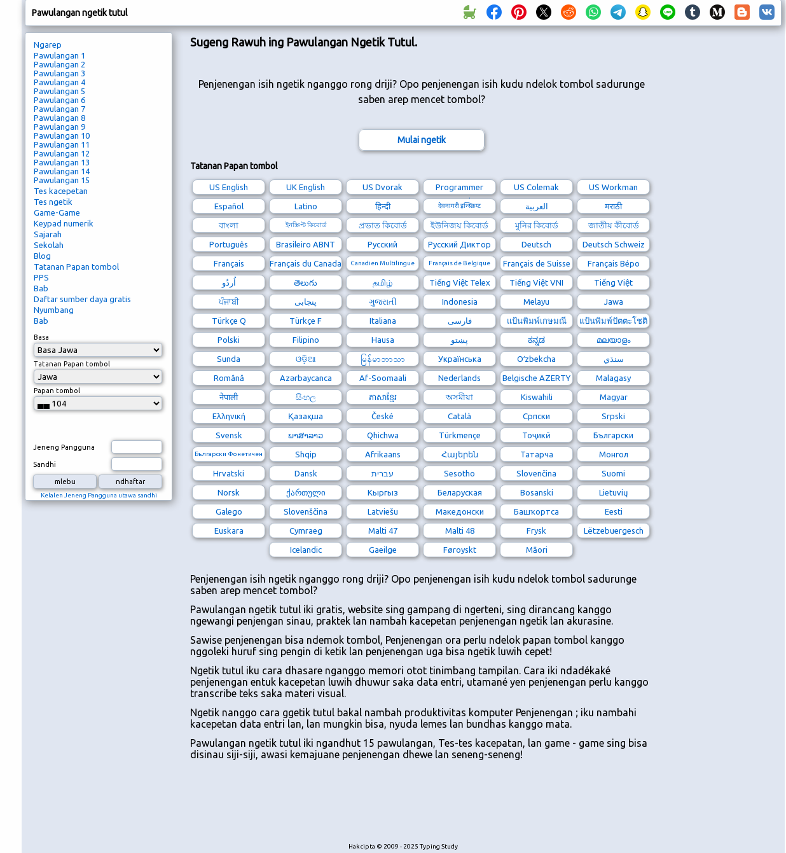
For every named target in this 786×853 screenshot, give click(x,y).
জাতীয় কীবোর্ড (613, 225)
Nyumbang (54, 309)
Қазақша (305, 416)
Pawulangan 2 (59, 64)
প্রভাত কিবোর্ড (383, 225)
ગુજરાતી (383, 301)
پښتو (459, 339)
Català (459, 416)
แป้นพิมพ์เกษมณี (537, 320)
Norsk (228, 492)
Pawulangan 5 (59, 91)
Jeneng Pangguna (64, 447)
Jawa (613, 301)
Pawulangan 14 (62, 171)
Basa (41, 337)
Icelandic (306, 549)
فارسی (460, 320)
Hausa (382, 339)
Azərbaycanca (306, 377)
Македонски (460, 511)
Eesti (614, 511)
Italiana (382, 320)
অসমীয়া (459, 396)
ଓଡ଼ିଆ (306, 358)
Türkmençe (460, 435)
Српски (536, 416)
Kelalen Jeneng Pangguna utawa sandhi (99, 495)
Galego (229, 511)
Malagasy (613, 377)
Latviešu (383, 511)
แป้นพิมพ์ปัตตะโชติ (613, 320)
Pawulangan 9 (59, 126)
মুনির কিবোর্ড (536, 225)
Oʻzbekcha (536, 358)
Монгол (613, 454)
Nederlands (459, 377)
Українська (459, 358)
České (382, 416)
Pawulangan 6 (59, 99)
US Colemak (536, 187)
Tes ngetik (53, 201)
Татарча (536, 454)
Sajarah (48, 234)
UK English (305, 187)
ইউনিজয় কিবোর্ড (459, 225)
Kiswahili (537, 396)
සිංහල (306, 396)
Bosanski (536, 492)
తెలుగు (305, 282)
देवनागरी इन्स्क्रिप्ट (459, 205)
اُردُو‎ (229, 282)
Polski (228, 339)
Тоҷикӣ (536, 435)
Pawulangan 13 (62, 162)
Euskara (229, 530)
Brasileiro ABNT (305, 244)
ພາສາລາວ (305, 435)
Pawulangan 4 (59, 82)
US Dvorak (382, 187)
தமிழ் (382, 282)
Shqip (306, 454)
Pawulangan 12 (62, 153)
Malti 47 (382, 530)
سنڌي (613, 358)
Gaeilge (383, 549)
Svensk (229, 435)
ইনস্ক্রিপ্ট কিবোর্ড (306, 224)
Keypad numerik (63, 223)
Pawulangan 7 (59, 108)
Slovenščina (306, 511)
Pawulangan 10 (62, 135)
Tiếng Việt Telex (459, 282)
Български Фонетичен (229, 453)
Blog (42, 255)
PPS (41, 277)
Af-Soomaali (382, 377)
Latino (305, 206)
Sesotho (459, 473)
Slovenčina (536, 473)
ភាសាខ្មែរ (383, 396)
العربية (536, 206)
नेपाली (228, 396)
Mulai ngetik (421, 140)
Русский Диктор (459, 244)
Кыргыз (383, 492)
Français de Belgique (459, 263)
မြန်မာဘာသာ (383, 358)
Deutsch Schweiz (614, 244)
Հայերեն (459, 454)
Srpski (613, 416)
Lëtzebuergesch (614, 530)
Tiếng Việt (613, 282)
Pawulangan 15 (62, 180)
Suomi (613, 473)
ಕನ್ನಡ (536, 339)
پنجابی (305, 301)
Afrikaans (383, 454)
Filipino (306, 339)
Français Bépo (614, 263)
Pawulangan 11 (62, 144)
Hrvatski (228, 473)
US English (228, 187)
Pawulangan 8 (59, 117)
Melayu (536, 301)
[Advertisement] (421, 807)
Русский (382, 244)
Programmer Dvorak (459, 189)
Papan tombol (57, 390)
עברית (382, 473)
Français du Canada (305, 263)
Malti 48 (459, 530)
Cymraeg (305, 530)
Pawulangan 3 (59, 73)
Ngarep (48, 44)
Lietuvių (613, 492)
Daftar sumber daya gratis (82, 299)
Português (228, 244)
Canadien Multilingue (382, 263)
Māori (537, 549)
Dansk (305, 473)
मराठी (613, 206)
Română (229, 377)
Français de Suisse (536, 263)
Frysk (536, 530)
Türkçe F (305, 320)
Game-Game (57, 212)
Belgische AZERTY (536, 377)
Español (229, 206)
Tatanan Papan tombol (76, 266)
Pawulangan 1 (59, 55)
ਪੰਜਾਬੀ (229, 301)
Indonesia (460, 301)
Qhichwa (383, 435)
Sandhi (44, 464)
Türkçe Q (229, 320)
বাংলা (228, 225)
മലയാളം (613, 339)
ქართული (306, 492)
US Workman (613, 187)
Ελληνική (228, 416)
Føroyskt (459, 549)
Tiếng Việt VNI (536, 282)
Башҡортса (536, 511)
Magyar (614, 396)
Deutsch (536, 244)
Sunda (228, 358)
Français (229, 263)
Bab (41, 288)
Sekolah (49, 244)
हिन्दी (382, 206)
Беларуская (460, 492)
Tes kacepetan (61, 190)
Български (613, 435)
